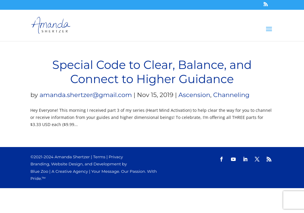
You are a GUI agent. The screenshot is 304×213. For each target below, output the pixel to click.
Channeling (231, 95)
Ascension (194, 95)
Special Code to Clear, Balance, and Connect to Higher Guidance (152, 72)
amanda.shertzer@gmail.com (85, 95)
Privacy (116, 156)
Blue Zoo (39, 171)
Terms (99, 156)
